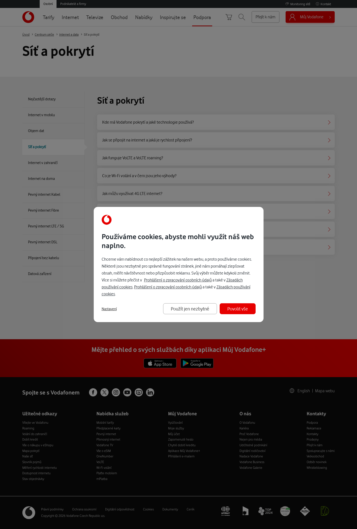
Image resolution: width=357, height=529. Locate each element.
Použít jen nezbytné (190, 308)
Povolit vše (237, 308)
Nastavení (109, 309)
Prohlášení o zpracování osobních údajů (178, 279)
